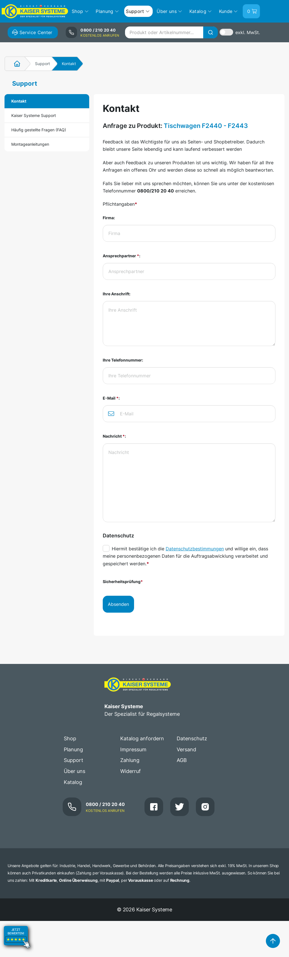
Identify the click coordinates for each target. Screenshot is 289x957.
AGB (182, 760)
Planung (73, 749)
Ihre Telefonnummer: (123, 360)
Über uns (74, 771)
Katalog (73, 782)
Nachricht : (114, 436)
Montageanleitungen (30, 144)
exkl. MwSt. (247, 32)
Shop (70, 738)
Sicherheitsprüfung (123, 581)
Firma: (109, 217)
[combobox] (171, 32)
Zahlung (129, 760)
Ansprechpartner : (121, 255)
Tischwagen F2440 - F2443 (206, 125)
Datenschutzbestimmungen (195, 548)
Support (42, 63)
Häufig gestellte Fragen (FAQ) (38, 129)
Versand (186, 749)
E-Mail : (111, 398)
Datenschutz (192, 738)
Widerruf (130, 771)
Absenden (118, 604)
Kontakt (18, 101)
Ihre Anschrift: (116, 293)
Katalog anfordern (142, 738)
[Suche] (210, 32)
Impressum (133, 749)
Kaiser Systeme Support (33, 115)
